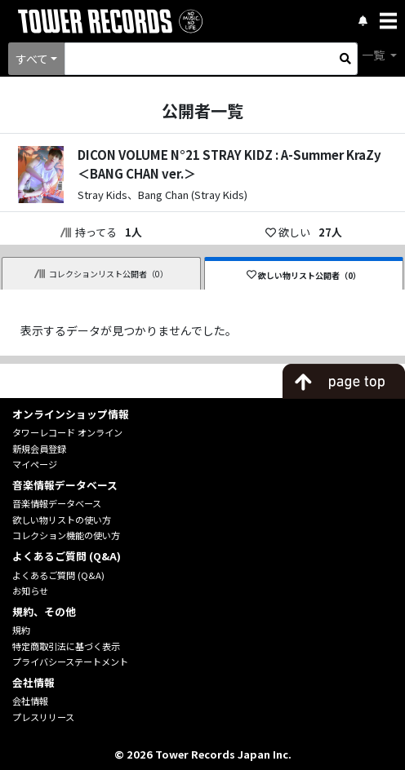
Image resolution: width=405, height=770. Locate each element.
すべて (32, 59)
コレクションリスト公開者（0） (101, 274)
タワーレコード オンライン (67, 432)
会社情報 (30, 700)
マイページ (34, 464)
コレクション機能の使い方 (66, 535)
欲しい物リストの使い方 (61, 519)
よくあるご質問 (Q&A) (58, 575)
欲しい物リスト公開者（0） (304, 275)
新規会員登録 (39, 448)
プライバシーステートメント (70, 661)
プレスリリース (43, 717)
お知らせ (30, 590)
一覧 (374, 54)
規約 (21, 629)
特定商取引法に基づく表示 (66, 646)
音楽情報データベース (56, 503)
